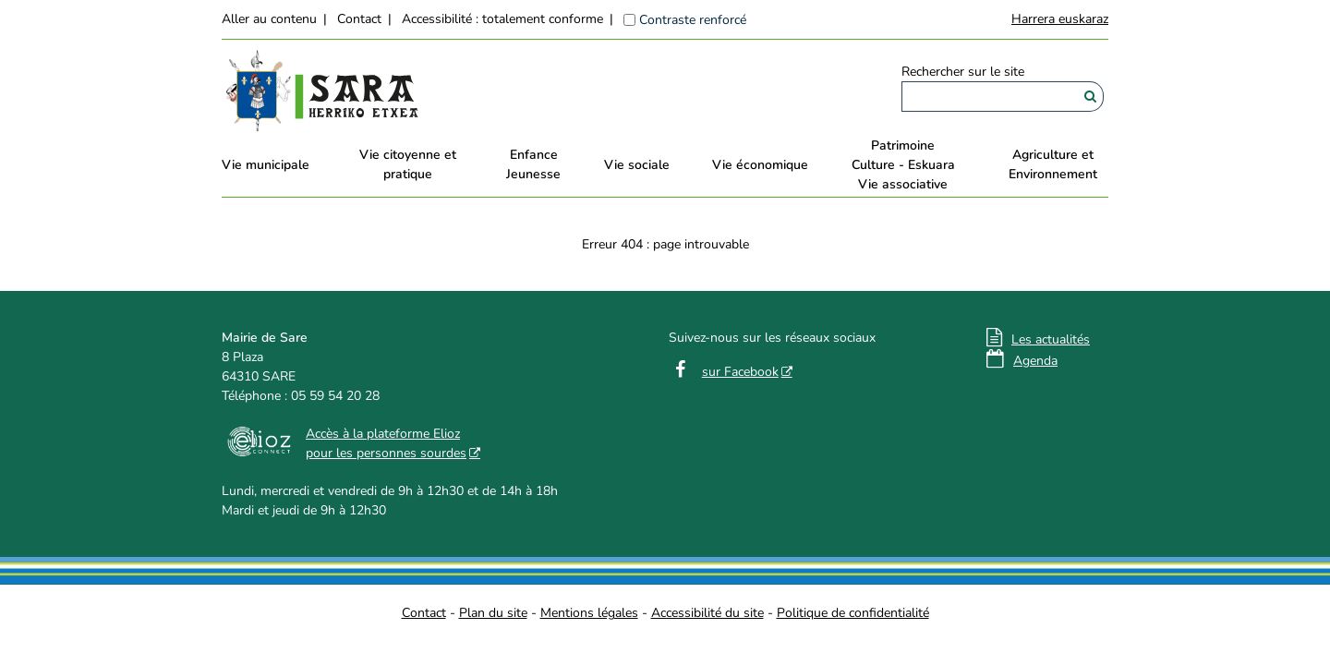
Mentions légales (589, 613)
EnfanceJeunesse (533, 164)
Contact (359, 19)
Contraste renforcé (692, 20)
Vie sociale (637, 165)
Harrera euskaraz (1059, 19)
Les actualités (1050, 339)
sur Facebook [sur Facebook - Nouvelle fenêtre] (740, 372)
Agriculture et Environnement (1053, 164)
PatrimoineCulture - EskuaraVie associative (903, 165)
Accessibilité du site (707, 613)
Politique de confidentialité (853, 613)
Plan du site (493, 613)
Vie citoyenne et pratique (407, 164)
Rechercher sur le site (962, 71)
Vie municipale (265, 165)
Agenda (1035, 360)
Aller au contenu (269, 19)
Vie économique (760, 165)
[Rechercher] (1090, 96)
